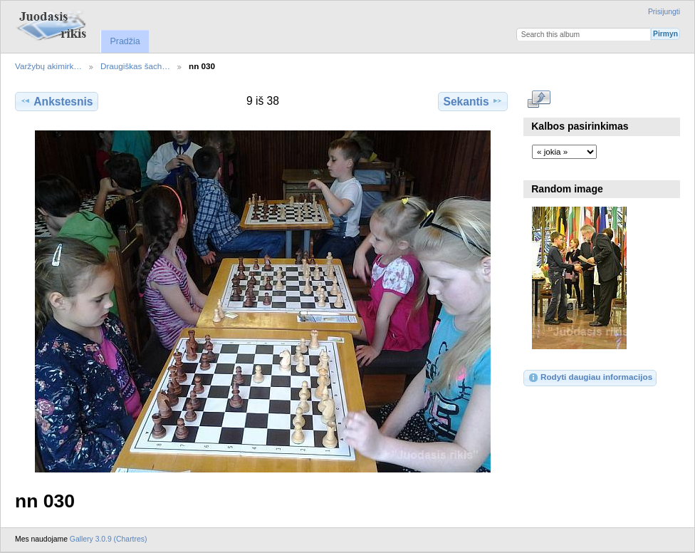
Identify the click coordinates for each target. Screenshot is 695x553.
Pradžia (125, 41)
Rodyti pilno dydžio (539, 100)
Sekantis (472, 101)
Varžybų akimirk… (48, 66)
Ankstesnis (56, 101)
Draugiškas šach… (135, 66)
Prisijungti (664, 12)
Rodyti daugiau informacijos (590, 377)
